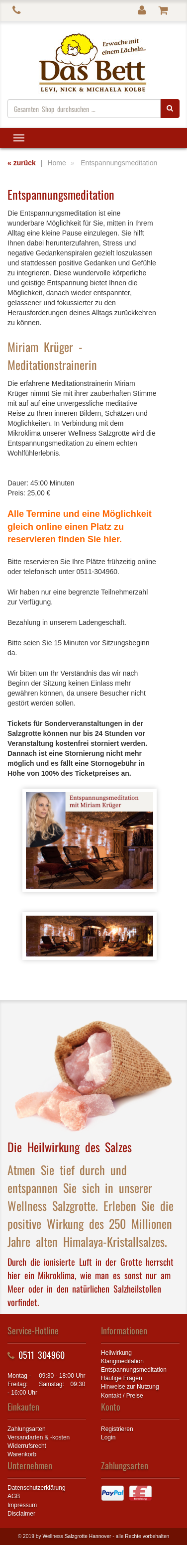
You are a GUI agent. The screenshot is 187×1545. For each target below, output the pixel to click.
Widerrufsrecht (26, 1445)
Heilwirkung (116, 1352)
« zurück (21, 163)
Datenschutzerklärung (36, 1487)
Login (108, 1437)
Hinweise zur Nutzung (130, 1386)
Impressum (22, 1505)
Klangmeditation (122, 1361)
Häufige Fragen (121, 1378)
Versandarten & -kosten (38, 1437)
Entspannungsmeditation (134, 1369)
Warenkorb (21, 1454)
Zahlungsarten (26, 1429)
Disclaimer (21, 1513)
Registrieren (117, 1429)
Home (56, 163)
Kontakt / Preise (122, 1395)
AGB (13, 1496)
